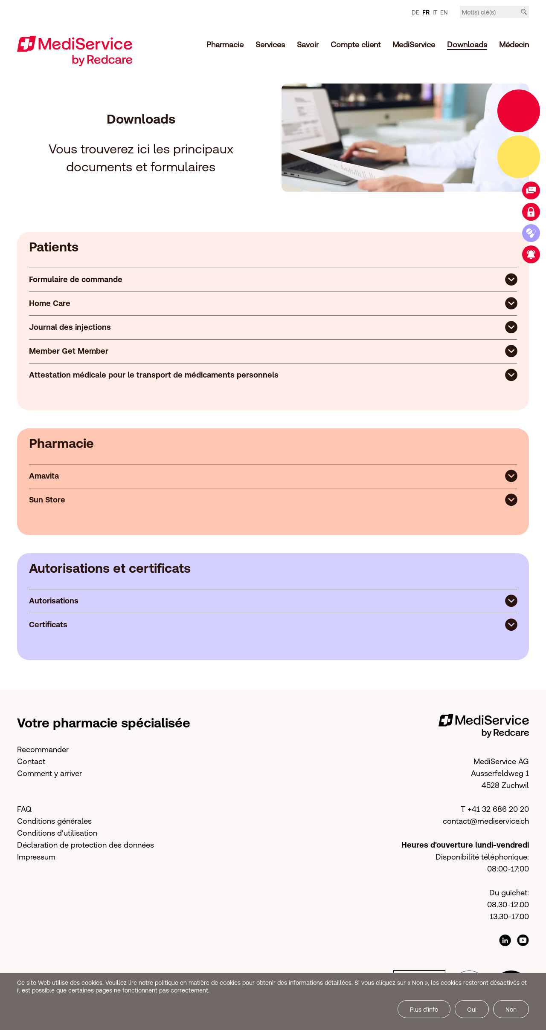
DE (415, 12)
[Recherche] (524, 12)
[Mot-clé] (494, 12)
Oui (471, 1009)
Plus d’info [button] (424, 1009)
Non (511, 1009)
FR (426, 12)
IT (435, 12)
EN (444, 12)
